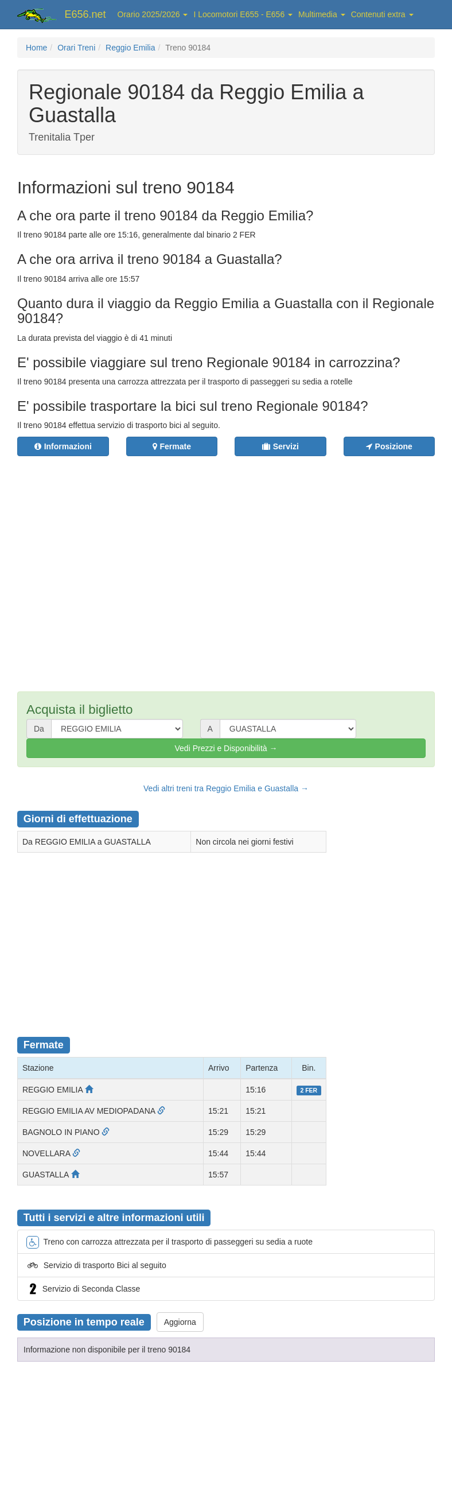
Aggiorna (180, 1322)
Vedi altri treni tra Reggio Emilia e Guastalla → (226, 788)
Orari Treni (76, 47)
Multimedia (321, 14)
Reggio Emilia (130, 47)
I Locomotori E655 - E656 (243, 14)
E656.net (85, 14)
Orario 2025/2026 (153, 14)
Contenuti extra (382, 14)
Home (36, 47)
